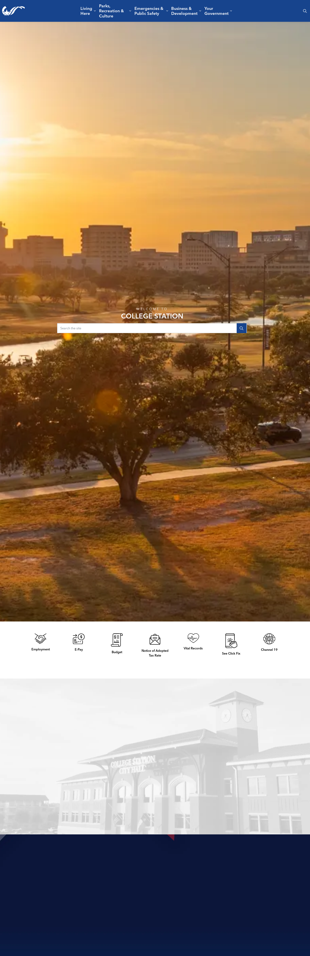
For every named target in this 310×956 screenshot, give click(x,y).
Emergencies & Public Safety (149, 11)
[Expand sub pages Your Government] (231, 11)
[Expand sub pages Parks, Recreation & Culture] (130, 11)
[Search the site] (152, 328)
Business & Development (184, 11)
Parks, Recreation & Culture (111, 10)
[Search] (242, 328)
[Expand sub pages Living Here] (95, 11)
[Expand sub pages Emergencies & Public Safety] (167, 11)
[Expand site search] (305, 11)
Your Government (216, 11)
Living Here (86, 11)
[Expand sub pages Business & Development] (200, 11)
